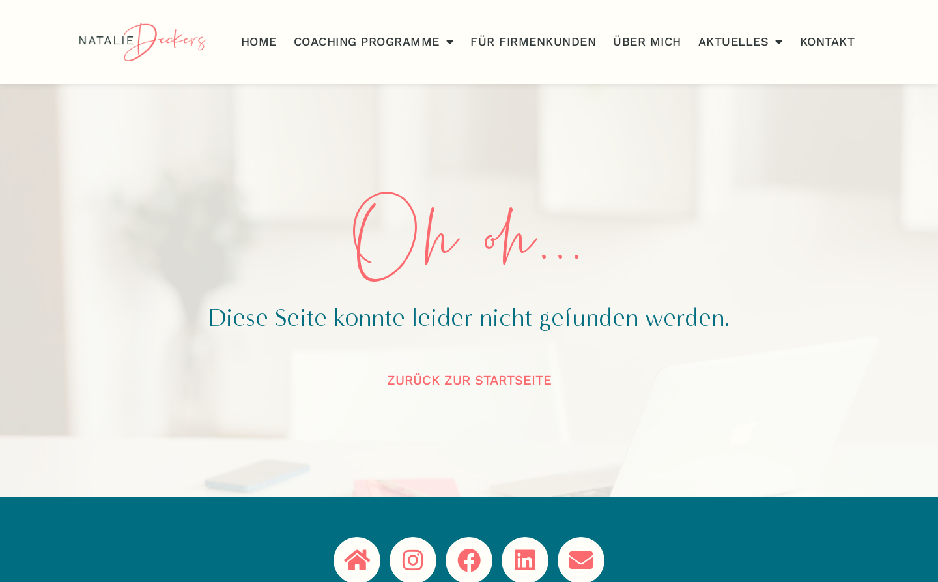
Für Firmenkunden (533, 41)
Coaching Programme (374, 41)
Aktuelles (740, 41)
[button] (28, 553)
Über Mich (647, 41)
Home (259, 41)
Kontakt (827, 41)
